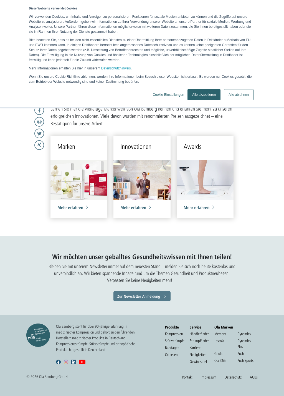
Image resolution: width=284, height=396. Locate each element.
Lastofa (219, 341)
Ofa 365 (220, 360)
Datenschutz (233, 377)
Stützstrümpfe (174, 341)
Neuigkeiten (198, 354)
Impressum (208, 377)
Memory (220, 334)
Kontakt (187, 377)
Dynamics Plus (244, 344)
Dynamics (244, 334)
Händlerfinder (199, 334)
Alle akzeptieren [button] (204, 95)
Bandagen (172, 347)
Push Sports (245, 360)
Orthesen (171, 354)
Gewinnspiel (198, 361)
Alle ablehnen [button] (239, 95)
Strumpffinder (199, 341)
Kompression (174, 334)
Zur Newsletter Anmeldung (138, 296)
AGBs (254, 377)
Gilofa (218, 353)
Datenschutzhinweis (116, 68)
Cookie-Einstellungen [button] (168, 95)
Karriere (195, 347)
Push (240, 353)
